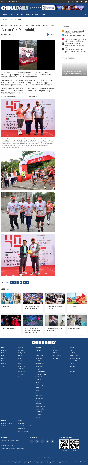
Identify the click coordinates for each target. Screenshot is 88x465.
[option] (74, 69)
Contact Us (15, 443)
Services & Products (13, 440)
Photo (12, 19)
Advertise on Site (6, 443)
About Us (4, 440)
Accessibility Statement (8, 448)
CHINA (3, 2)
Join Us (13, 445)
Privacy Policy (20, 448)
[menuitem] (36, 8)
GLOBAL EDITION (12, 2)
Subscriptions (5, 445)
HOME (5, 14)
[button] (65, 74)
